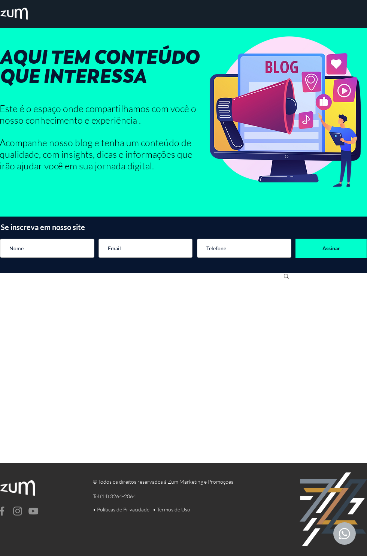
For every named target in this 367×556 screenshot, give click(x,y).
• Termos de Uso (171, 509)
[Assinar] (331, 248)
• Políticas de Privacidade (122, 509)
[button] (286, 277)
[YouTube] (33, 511)
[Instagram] (18, 511)
